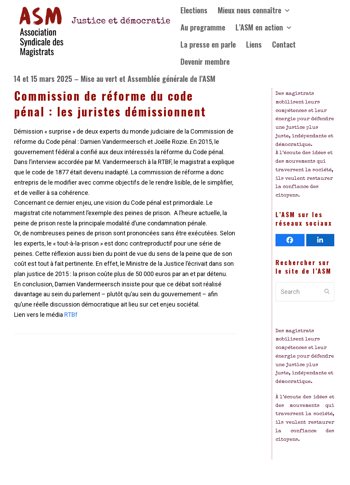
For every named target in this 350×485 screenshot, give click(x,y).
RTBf (70, 314)
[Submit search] (326, 291)
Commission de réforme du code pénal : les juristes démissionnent (110, 103)
